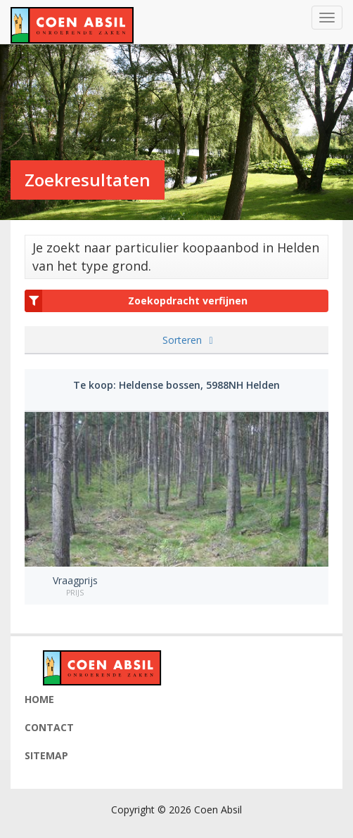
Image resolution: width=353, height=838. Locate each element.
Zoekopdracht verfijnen (136, 301)
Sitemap (46, 755)
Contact (49, 727)
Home (39, 699)
